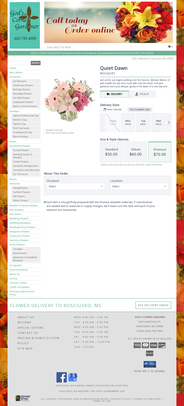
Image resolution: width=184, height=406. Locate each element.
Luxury (13, 278)
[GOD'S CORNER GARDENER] (25, 25)
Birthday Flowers (21, 89)
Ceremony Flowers (20, 235)
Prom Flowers (17, 244)
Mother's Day (20, 119)
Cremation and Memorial (26, 170)
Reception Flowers (20, 231)
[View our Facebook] (61, 381)
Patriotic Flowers (19, 240)
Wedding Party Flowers (22, 227)
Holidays (14, 111)
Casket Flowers (21, 161)
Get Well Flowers (21, 97)
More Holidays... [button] (21, 136)
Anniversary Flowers (23, 85)
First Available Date (140, 109)
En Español (16, 265)
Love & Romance (19, 269)
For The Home (20, 174)
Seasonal (15, 183)
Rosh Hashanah (21, 128)
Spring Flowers (20, 187)
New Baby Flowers (22, 93)
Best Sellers (16, 72)
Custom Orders (18, 282)
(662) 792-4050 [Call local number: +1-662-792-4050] (62, 47)
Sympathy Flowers (20, 145)
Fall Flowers (19, 196)
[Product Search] (18, 63)
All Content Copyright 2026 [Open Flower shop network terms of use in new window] (60, 398)
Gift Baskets (17, 209)
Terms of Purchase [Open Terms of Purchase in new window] (147, 398)
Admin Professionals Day (26, 115)
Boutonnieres (20, 253)
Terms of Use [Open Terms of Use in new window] (102, 401)
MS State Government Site (108, 391)
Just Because (19, 81)
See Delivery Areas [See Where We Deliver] (153, 305)
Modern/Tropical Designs (24, 205)
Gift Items (15, 214)
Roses (13, 141)
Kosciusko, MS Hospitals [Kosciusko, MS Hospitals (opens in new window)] (112, 385)
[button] (150, 364)
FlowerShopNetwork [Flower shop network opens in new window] (94, 398)
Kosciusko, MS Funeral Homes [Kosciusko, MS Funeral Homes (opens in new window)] (75, 385)
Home (13, 68)
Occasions (15, 76)
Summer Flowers (21, 192)
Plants (13, 179)
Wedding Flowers (19, 218)
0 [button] (170, 46)
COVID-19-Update (19, 287)
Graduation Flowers (23, 102)
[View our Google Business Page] (72, 381)
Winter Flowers (20, 200)
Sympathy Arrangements (25, 165)
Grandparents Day (22, 132)
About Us (15, 274)
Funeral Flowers (21, 150)
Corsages (18, 248)
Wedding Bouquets (20, 222)
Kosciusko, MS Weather (74, 391)
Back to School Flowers (25, 106)
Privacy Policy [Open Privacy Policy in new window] (121, 398)
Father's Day (19, 123)
